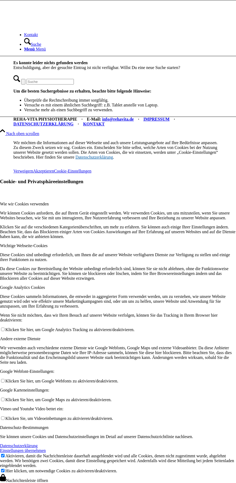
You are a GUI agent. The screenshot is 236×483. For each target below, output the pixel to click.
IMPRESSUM (156, 119)
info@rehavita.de (118, 119)
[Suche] (32, 44)
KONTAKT (94, 124)
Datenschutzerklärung (94, 157)
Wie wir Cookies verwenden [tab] (24, 204)
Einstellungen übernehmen (23, 450)
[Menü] (35, 49)
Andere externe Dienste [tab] (20, 338)
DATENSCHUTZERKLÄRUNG (43, 124)
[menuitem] (123, 34)
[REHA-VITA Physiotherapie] (53, 25)
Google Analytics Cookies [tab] (22, 287)
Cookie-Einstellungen (73, 171)
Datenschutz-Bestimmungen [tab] (24, 427)
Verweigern (23, 171)
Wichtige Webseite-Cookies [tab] (24, 245)
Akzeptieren (43, 171)
